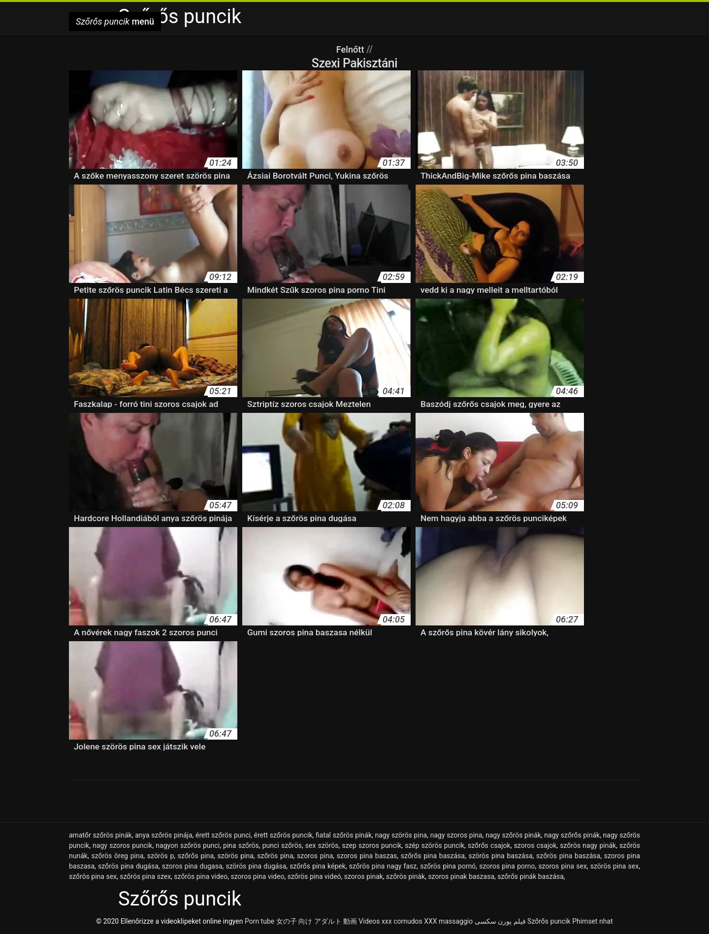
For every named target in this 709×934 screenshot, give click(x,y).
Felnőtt (351, 49)
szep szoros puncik (371, 845)
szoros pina (315, 856)
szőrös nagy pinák (588, 845)
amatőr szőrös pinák (100, 835)
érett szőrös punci (223, 835)
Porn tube (259, 921)
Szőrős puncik (549, 921)
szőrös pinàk (405, 876)
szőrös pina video (200, 876)
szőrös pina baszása (568, 856)
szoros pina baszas (367, 856)
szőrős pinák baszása (530, 876)
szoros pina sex (562, 866)
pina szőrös (241, 845)
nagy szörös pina (401, 835)
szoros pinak (363, 876)
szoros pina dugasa (192, 866)
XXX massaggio (448, 921)
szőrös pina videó (314, 876)
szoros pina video (258, 876)
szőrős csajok (489, 845)
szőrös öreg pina (117, 856)
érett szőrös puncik (283, 835)
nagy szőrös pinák (513, 835)
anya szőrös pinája (163, 835)
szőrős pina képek (318, 866)
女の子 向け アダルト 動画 (316, 921)
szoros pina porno (507, 866)
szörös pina (236, 856)
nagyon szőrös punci (188, 845)
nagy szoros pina (456, 835)
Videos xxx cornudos (390, 921)
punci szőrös (282, 845)
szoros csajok (535, 845)
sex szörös (322, 845)
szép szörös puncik (434, 845)
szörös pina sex (614, 866)
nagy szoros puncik (122, 845)
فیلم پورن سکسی (500, 921)
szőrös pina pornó (448, 866)
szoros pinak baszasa (461, 876)
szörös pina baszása (500, 856)
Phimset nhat (592, 921)
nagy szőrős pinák (572, 835)
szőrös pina (275, 856)
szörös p (160, 856)
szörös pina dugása (256, 866)
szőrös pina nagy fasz (383, 866)
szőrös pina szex (145, 876)
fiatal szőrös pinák (344, 835)
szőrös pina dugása (128, 866)
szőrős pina (196, 856)
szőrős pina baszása (433, 856)
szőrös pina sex (93, 876)
